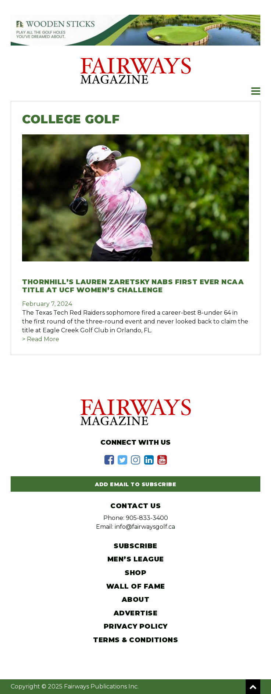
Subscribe (135, 546)
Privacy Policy (136, 626)
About (136, 600)
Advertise (136, 613)
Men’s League (135, 559)
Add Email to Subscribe (135, 484)
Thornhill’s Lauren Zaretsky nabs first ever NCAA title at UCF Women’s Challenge (133, 286)
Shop (135, 573)
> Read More (40, 339)
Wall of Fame (135, 586)
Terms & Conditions (135, 640)
